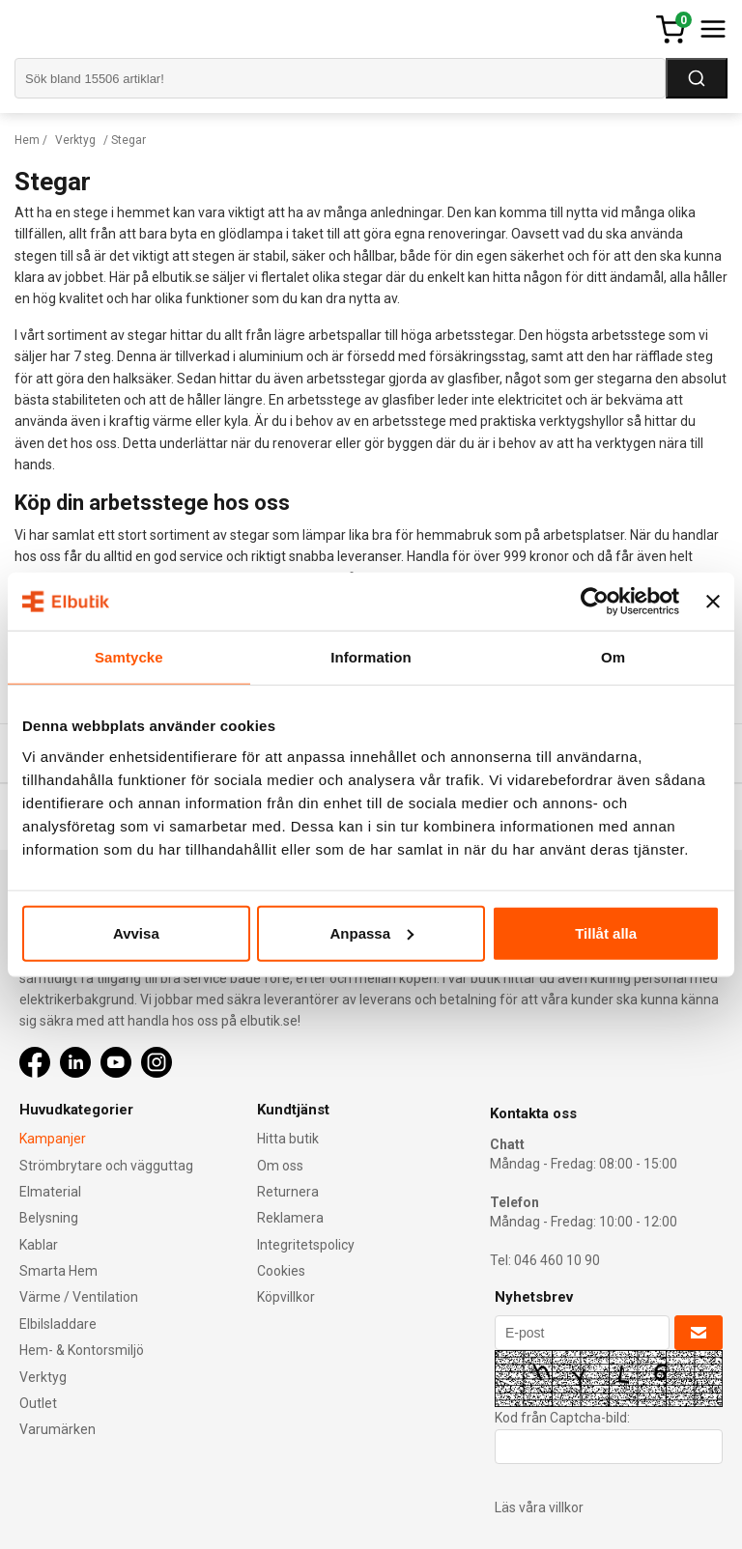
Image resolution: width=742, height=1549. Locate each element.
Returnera (288, 1191)
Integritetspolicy (306, 1245)
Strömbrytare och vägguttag (106, 1165)
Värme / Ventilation (78, 1297)
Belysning (48, 1217)
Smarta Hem (58, 1271)
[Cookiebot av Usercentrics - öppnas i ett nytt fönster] (594, 601)
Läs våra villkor (539, 1507)
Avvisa (136, 932)
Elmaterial (50, 1191)
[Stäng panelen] (713, 601)
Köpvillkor (286, 1297)
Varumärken (57, 1429)
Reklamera (290, 1217)
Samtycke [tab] (129, 657)
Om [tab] (613, 657)
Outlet (38, 1403)
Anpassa (371, 932)
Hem (27, 140)
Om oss (280, 1165)
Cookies (281, 1271)
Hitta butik (288, 1138)
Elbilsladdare (58, 1324)
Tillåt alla (606, 932)
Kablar (38, 1245)
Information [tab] (371, 657)
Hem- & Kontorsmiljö (81, 1350)
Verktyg (75, 140)
